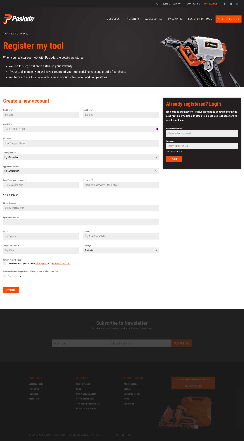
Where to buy (228, 19)
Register (11, 290)
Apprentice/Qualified (12, 166)
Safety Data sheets (85, 398)
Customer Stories (132, 393)
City (5, 231)
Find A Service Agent (86, 393)
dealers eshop (193, 385)
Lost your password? (174, 151)
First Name (8, 110)
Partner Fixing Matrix (86, 408)
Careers (127, 388)
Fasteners (132, 18)
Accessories (153, 18)
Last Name (88, 110)
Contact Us (193, 3)
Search (157, 4)
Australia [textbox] (89, 250)
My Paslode (210, 3)
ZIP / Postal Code (11, 246)
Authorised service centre (193, 379)
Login (174, 159)
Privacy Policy (59, 434)
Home (6, 34)
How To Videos (83, 383)
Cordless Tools (36, 383)
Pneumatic (175, 18)
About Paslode (131, 383)
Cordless (113, 18)
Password (88, 180)
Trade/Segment (9, 153)
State (86, 231)
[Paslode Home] (19, 22)
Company (7, 138)
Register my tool (200, 18)
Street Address (10, 203)
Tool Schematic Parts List (88, 403)
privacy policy (41, 263)
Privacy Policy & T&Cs (12, 260)
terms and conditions (61, 263)
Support (178, 3)
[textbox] (78, 157)
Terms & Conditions (75, 434)
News (165, 3)
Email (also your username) (15, 180)
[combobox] (81, 157)
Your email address (174, 128)
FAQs (78, 388)
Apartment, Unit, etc (11, 217)
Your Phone (7, 124)
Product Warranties (93, 434)
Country (87, 246)
